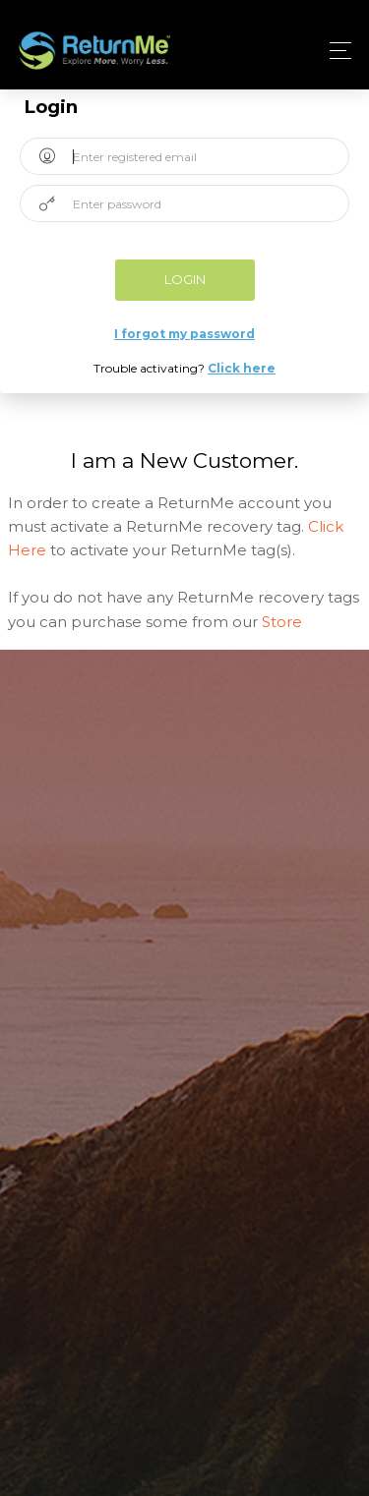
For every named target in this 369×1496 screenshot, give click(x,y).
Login (185, 279)
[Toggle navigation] (335, 50)
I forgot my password (184, 333)
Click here (242, 368)
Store (282, 621)
